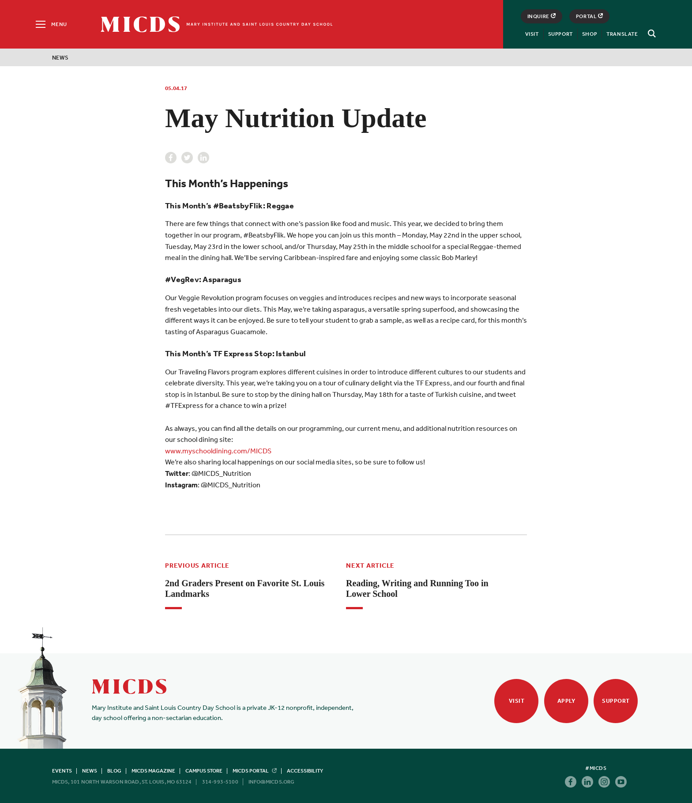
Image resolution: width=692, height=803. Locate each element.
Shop (589, 34)
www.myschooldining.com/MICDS (218, 450)
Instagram (604, 782)
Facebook (171, 157)
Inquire (541, 16)
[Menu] (50, 24)
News (60, 57)
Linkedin (203, 157)
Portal (589, 16)
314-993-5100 (220, 781)
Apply (566, 701)
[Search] (650, 33)
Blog (114, 770)
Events (62, 770)
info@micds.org (271, 781)
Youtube (621, 782)
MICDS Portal (255, 770)
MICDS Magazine (153, 770)
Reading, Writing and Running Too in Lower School (417, 588)
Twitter (187, 157)
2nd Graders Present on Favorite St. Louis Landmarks (244, 588)
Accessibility (305, 770)
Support (560, 34)
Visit (532, 34)
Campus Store (203, 770)
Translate (622, 34)
